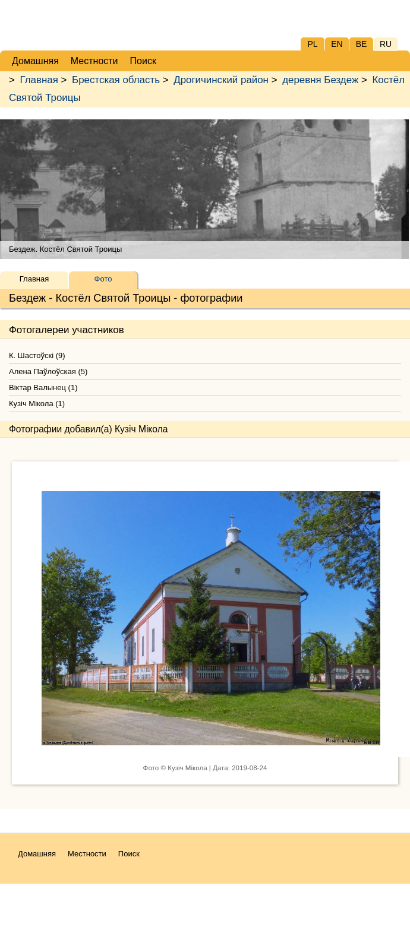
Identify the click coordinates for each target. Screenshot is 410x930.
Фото (103, 278)
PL (312, 44)
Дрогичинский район (221, 80)
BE (361, 44)
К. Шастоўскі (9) (37, 355)
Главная (39, 80)
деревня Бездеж (320, 80)
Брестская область (116, 80)
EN (336, 44)
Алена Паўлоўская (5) (48, 371)
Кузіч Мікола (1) (37, 403)
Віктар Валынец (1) (43, 387)
